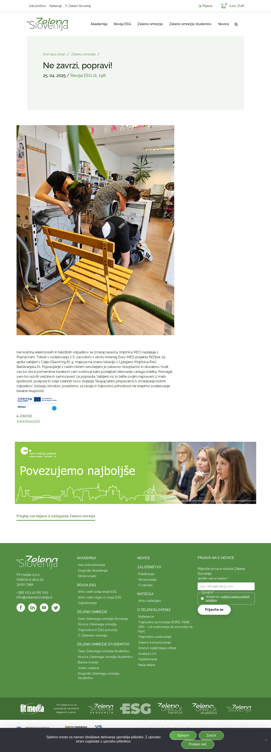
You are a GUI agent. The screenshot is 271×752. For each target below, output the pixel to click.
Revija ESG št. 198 (88, 75)
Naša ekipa (146, 665)
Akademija (86, 558)
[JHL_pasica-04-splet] (135, 473)
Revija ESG (86, 585)
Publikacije (146, 574)
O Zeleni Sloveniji (153, 610)
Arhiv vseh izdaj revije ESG (97, 592)
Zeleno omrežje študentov (103, 644)
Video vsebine (88, 668)
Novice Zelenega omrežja (97, 624)
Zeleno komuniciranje (154, 642)
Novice (143, 558)
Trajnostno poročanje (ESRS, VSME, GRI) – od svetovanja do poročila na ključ (165, 626)
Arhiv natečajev (149, 601)
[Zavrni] (266, 740)
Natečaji (145, 594)
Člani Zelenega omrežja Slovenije (103, 619)
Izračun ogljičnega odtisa (157, 648)
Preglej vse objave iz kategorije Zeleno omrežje (56, 516)
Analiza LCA (147, 654)
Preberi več (198, 744)
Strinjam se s (228, 598)
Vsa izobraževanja (91, 565)
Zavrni (211, 735)
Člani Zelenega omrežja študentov (104, 651)
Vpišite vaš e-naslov (213, 578)
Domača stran (54, 54)
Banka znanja (88, 662)
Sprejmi (183, 735)
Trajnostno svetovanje (154, 637)
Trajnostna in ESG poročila (97, 630)
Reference (146, 617)
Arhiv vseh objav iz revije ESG (99, 597)
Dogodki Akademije (93, 570)
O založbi (145, 585)
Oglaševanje (87, 603)
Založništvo (149, 567)
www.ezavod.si (28, 421)
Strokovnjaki (87, 576)
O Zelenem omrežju (92, 635)
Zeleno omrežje (83, 54)
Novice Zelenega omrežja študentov (105, 657)
